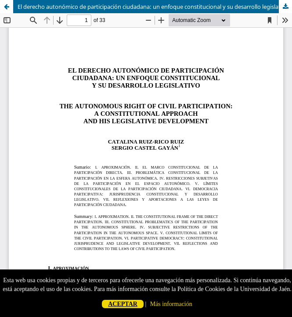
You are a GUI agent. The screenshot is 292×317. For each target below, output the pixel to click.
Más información (171, 304)
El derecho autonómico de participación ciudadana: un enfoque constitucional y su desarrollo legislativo (153, 7)
